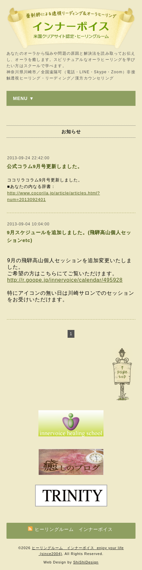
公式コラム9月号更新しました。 (45, 166)
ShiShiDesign (85, 562)
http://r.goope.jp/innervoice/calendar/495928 (65, 280)
